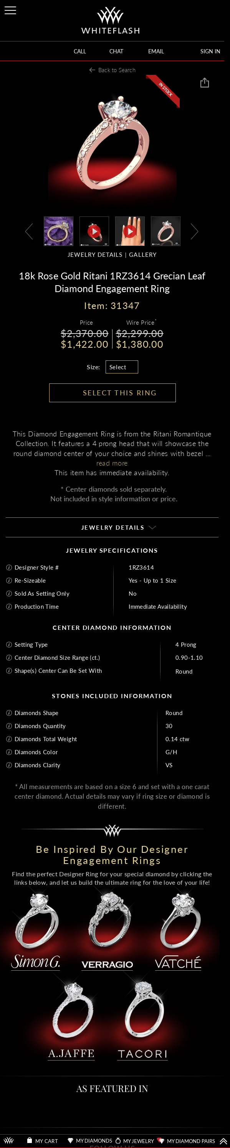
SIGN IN (210, 51)
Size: (93, 366)
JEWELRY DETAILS (95, 254)
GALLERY (143, 254)
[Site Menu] (11, 9)
